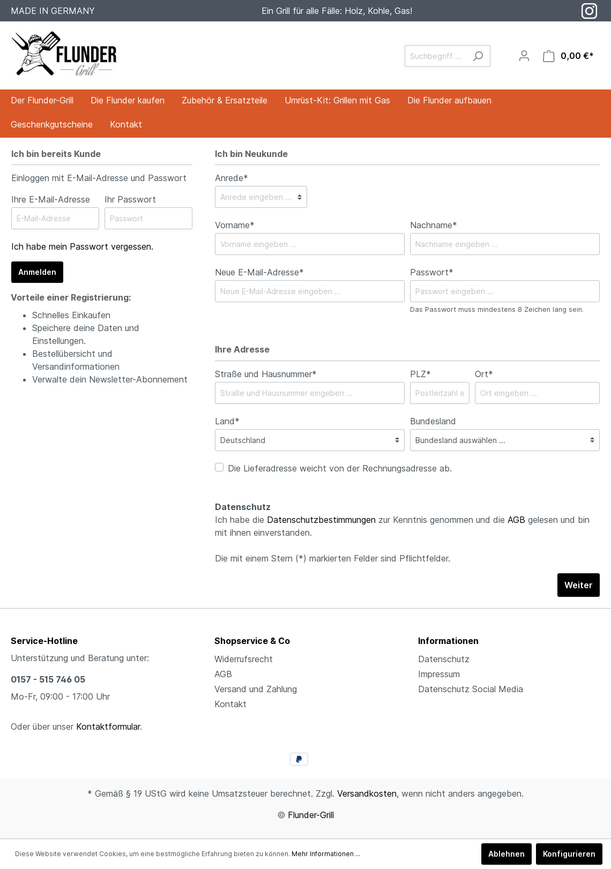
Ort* (484, 374)
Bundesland (433, 421)
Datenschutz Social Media (470, 689)
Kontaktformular (108, 726)
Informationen (448, 640)
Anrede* (231, 178)
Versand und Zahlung (255, 689)
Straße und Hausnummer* (266, 374)
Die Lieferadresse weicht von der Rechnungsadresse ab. (340, 468)
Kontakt (230, 704)
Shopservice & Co (252, 640)
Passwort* (431, 272)
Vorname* (235, 225)
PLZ (420, 374)
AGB (516, 519)
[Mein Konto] (524, 56)
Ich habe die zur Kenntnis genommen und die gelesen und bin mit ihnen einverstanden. (402, 526)
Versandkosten (367, 793)
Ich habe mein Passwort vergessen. (82, 246)
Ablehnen (506, 853)
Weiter (578, 585)
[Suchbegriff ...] (435, 56)
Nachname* (433, 225)
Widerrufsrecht (243, 659)
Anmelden (37, 271)
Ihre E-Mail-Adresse (50, 199)
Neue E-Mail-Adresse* (259, 272)
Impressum (439, 674)
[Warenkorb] (568, 56)
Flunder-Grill (311, 815)
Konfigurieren (569, 853)
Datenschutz (444, 659)
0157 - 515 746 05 (48, 679)
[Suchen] (477, 56)
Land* (227, 421)
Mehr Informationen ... (326, 854)
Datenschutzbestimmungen (321, 519)
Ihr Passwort (130, 199)
